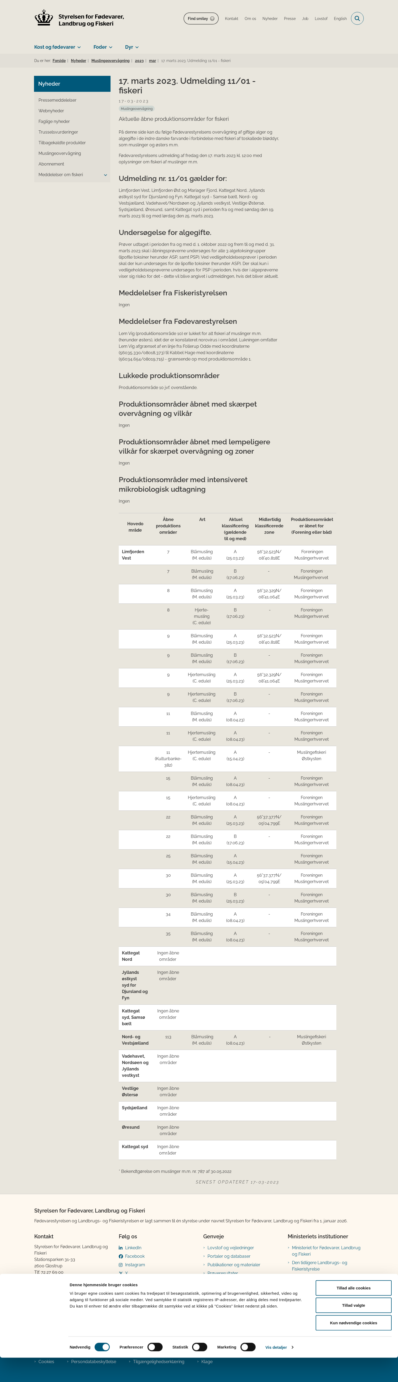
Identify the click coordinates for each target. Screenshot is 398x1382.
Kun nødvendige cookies (353, 1347)
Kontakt (299, 1282)
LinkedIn (133, 1247)
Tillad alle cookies (354, 1312)
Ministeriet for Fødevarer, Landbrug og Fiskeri (326, 1251)
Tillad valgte (353, 1329)
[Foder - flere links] (109, 45)
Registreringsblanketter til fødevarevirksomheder (232, 1293)
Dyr (129, 47)
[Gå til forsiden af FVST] (79, 18)
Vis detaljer (276, 1371)
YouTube (134, 1290)
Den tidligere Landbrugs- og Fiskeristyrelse (319, 1266)
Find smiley (198, 18)
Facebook (135, 1256)
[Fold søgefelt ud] (357, 18)
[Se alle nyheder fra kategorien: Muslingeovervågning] (137, 108)
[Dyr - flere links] (136, 45)
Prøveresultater (223, 1273)
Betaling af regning (54, 1291)
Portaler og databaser (229, 1256)
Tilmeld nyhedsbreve (228, 1281)
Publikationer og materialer (234, 1264)
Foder (100, 47)
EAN (38, 1285)
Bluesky (133, 1281)
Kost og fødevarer (54, 47)
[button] (104, 175)
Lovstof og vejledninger (231, 1247)
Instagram (135, 1264)
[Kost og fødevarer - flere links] (78, 45)
